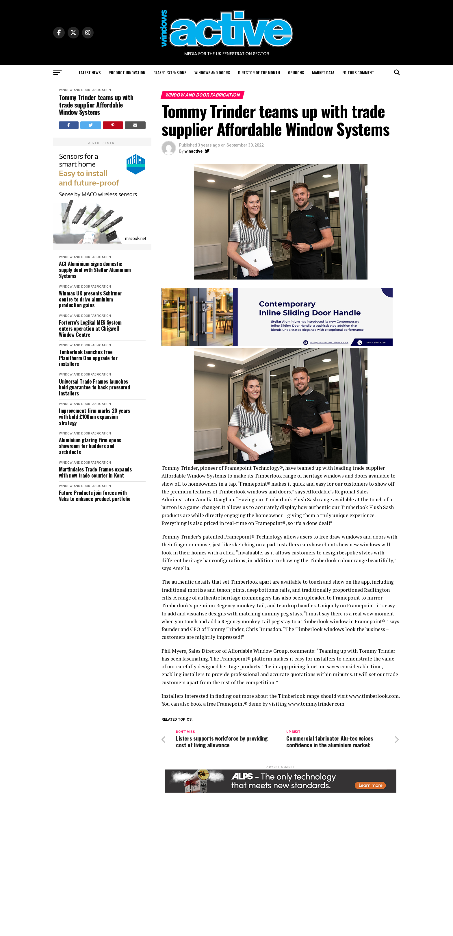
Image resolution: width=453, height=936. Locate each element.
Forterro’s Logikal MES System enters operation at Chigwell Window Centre (90, 328)
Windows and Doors (212, 72)
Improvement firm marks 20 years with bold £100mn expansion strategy (94, 417)
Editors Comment (358, 72)
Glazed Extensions (169, 72)
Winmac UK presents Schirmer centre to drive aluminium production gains (90, 299)
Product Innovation (127, 72)
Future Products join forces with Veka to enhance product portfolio (95, 496)
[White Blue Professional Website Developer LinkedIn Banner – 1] (277, 344)
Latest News (90, 72)
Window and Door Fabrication (85, 90)
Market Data (323, 72)
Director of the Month (259, 72)
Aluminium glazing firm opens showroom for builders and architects (90, 446)
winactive (194, 151)
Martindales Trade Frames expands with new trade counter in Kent (95, 472)
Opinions (296, 72)
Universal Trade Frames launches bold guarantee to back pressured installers (94, 387)
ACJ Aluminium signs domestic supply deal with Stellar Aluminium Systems (95, 270)
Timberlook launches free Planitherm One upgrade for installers (88, 358)
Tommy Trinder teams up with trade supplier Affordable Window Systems (96, 105)
